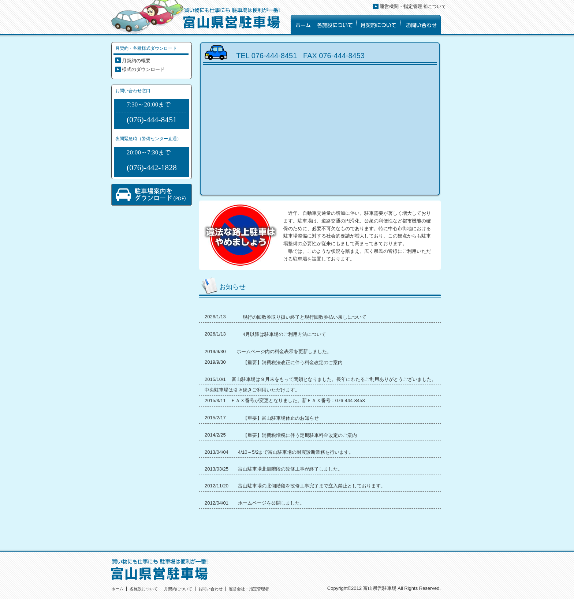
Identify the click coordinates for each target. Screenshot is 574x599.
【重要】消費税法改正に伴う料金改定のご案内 (293, 362)
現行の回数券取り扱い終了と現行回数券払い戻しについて (304, 317)
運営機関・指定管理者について (413, 6)
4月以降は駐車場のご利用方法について (284, 334)
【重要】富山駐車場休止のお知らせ (281, 418)
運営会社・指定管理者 (249, 589)
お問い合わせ (210, 589)
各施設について (144, 589)
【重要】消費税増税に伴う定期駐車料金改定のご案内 (300, 435)
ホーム (117, 589)
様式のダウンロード (143, 69)
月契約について (178, 589)
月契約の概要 (136, 60)
